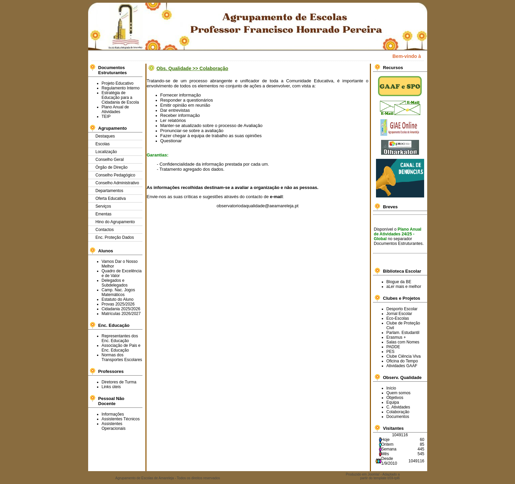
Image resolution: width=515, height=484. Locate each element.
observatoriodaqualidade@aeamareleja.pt (258, 205)
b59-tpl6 (394, 478)
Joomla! (373, 474)
